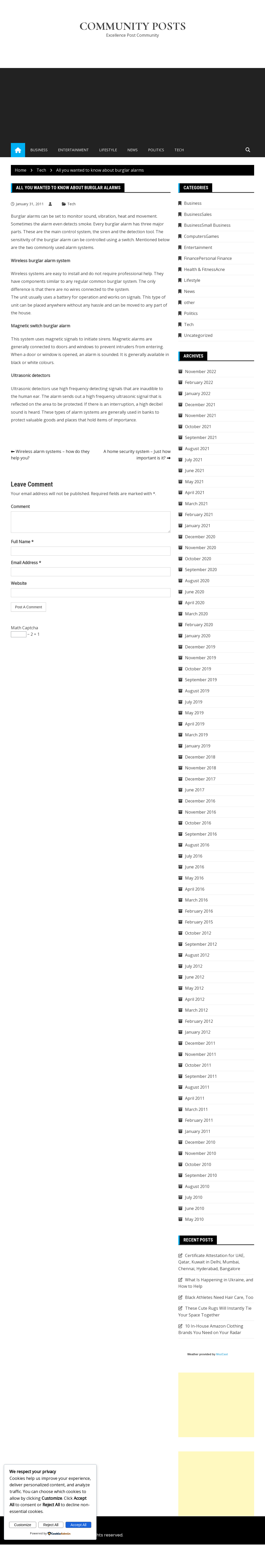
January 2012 (197, 1032)
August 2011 (197, 1087)
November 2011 (200, 1054)
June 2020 (194, 592)
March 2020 (196, 614)
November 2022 (200, 372)
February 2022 (199, 382)
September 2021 (201, 438)
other (189, 303)
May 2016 (194, 878)
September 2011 (201, 1076)
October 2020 (198, 559)
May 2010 (194, 1220)
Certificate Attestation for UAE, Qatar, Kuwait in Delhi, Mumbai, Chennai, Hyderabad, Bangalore (211, 1262)
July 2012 (193, 966)
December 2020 (200, 537)
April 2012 (194, 999)
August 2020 (197, 581)
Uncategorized (198, 336)
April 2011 (194, 1098)
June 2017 (194, 790)
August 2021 (197, 449)
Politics (156, 150)
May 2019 (194, 713)
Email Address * (26, 563)
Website (19, 584)
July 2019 (193, 702)
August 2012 (197, 955)
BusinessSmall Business (207, 226)
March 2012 (196, 1010)
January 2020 (197, 636)
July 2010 (193, 1197)
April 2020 (194, 603)
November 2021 (200, 416)
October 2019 (198, 669)
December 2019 (200, 647)
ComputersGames (201, 236)
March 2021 (196, 504)
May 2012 (194, 988)
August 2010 (197, 1187)
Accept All (78, 1525)
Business (39, 150)
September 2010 (201, 1175)
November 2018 (200, 768)
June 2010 (194, 1208)
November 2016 (200, 812)
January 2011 (197, 1131)
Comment (20, 507)
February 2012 (199, 1021)
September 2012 (201, 944)
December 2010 (200, 1142)
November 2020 (200, 548)
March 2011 (196, 1109)
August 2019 (197, 691)
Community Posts (133, 26)
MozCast (222, 1354)
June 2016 (194, 867)
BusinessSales (198, 214)
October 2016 (198, 823)
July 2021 (193, 460)
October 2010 (198, 1165)
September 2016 (201, 834)
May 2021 (194, 482)
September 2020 (201, 570)
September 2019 (201, 680)
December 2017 (200, 779)
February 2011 (199, 1120)
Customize (22, 1525)
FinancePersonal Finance (208, 258)
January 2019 (197, 746)
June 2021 (194, 471)
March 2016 (196, 900)
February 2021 (199, 515)
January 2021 (197, 526)
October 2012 (198, 933)
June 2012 (194, 977)
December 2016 (200, 801)
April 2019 (194, 724)
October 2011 (198, 1065)
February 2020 (199, 625)
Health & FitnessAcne (204, 269)
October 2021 (198, 427)
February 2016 (199, 911)
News (132, 150)
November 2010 (200, 1153)
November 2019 (200, 658)
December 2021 (200, 405)
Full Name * (22, 542)
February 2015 (199, 922)
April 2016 (194, 889)
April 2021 (194, 493)
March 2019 (196, 735)
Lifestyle (108, 150)
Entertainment (73, 150)
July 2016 (193, 856)
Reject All (50, 1525)
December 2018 (200, 757)
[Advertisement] (132, 105)
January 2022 (197, 394)
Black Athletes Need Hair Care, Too (219, 1297)
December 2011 (200, 1043)
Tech (179, 150)
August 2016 (197, 845)
